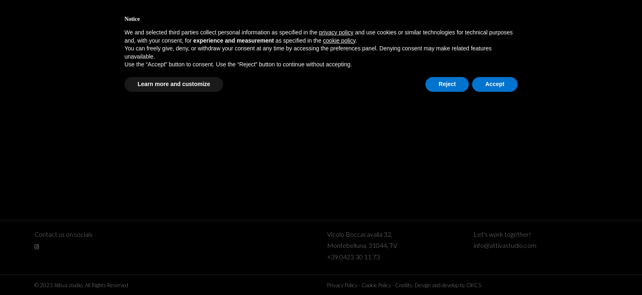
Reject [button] (447, 84)
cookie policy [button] (339, 40)
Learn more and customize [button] (174, 84)
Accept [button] (494, 84)
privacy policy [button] (336, 32)
